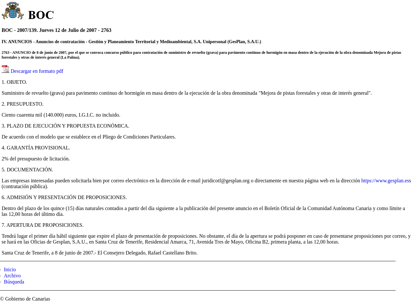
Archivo (12, 275)
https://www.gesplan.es (385, 180)
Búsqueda (14, 281)
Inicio (10, 269)
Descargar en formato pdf (37, 71)
